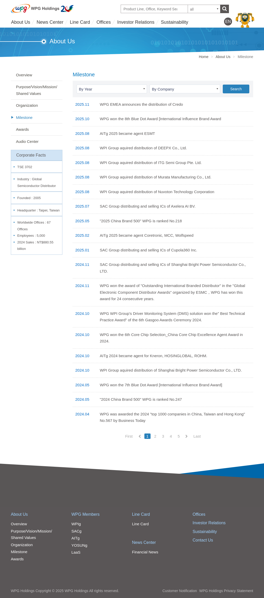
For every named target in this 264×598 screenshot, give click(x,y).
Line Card (80, 22)
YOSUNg (79, 545)
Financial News (145, 552)
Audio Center (27, 141)
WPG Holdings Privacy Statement (226, 591)
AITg (75, 538)
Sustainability (174, 22)
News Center (50, 22)
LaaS (75, 552)
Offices (103, 22)
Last (197, 436)
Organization (27, 105)
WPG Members (85, 514)
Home (203, 57)
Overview (24, 75)
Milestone (24, 117)
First (129, 436)
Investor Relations (135, 22)
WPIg (76, 524)
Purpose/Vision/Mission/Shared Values (36, 90)
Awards (22, 129)
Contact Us (203, 540)
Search (236, 89)
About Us (20, 22)
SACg (76, 531)
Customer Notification (179, 591)
